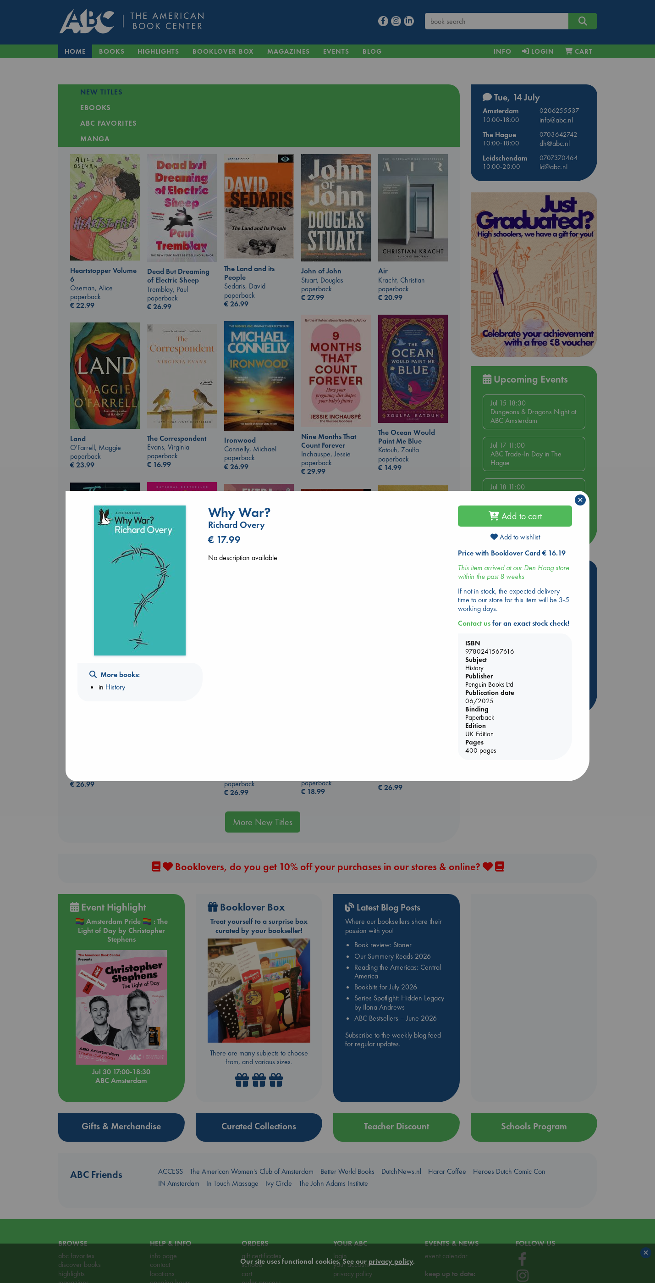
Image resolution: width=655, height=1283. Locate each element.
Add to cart (515, 516)
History (115, 687)
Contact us (474, 623)
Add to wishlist (515, 537)
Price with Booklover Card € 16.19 (512, 553)
